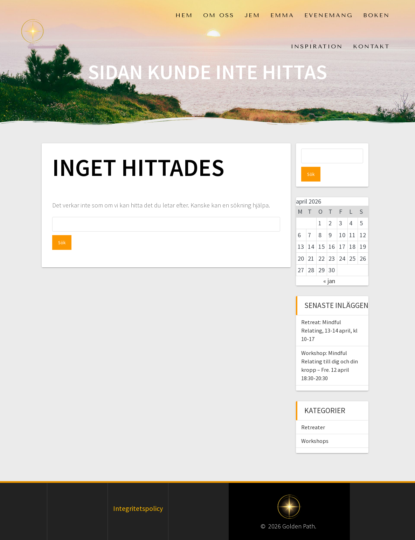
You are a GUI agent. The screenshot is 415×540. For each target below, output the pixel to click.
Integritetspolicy (138, 493)
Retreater (313, 412)
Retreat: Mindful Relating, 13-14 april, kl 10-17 (329, 316)
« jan (329, 266)
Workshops (314, 426)
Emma (282, 15)
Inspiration (317, 46)
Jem (252, 15)
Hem (184, 15)
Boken (376, 15)
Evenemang (328, 15)
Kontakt (371, 46)
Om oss (218, 15)
